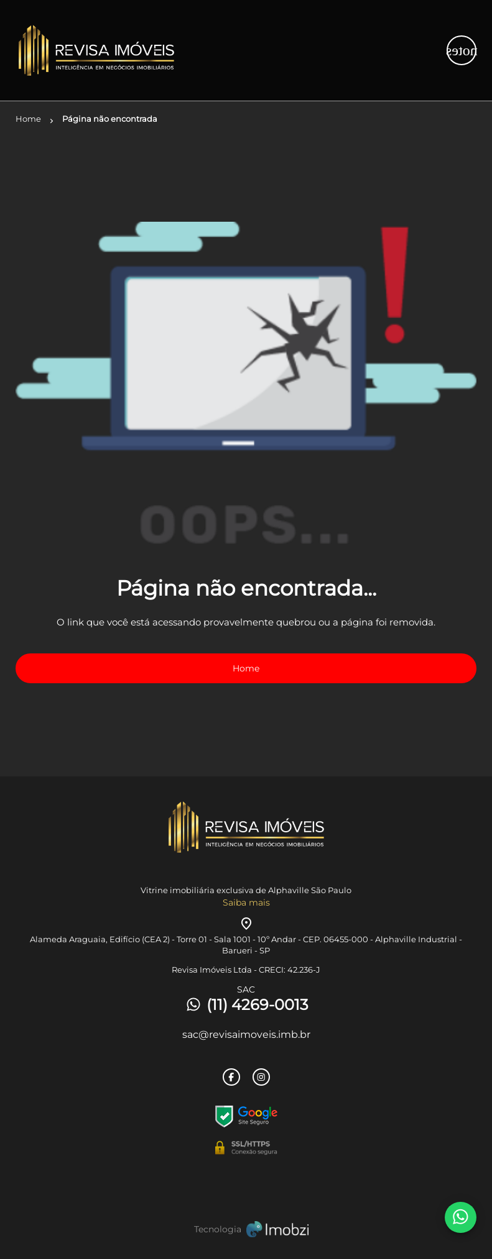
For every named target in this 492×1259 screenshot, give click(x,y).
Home (246, 668)
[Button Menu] (461, 50)
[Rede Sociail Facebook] (231, 1077)
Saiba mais (246, 902)
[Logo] (92, 50)
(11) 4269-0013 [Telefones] (246, 1005)
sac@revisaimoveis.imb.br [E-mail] (246, 1034)
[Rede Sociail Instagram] (261, 1077)
